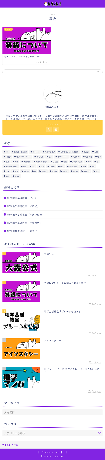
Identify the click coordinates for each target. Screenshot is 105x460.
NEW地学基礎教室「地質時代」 (24, 222)
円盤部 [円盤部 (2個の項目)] (8, 156)
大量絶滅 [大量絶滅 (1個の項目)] (27, 161)
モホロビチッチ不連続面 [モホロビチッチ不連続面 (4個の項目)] (69, 152)
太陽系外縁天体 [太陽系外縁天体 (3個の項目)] (41, 161)
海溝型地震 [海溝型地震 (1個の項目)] (73, 166)
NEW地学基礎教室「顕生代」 (23, 231)
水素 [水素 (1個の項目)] (42, 166)
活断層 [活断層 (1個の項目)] (52, 166)
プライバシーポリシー (50, 452)
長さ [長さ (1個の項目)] (7, 176)
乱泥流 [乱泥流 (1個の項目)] (86, 152)
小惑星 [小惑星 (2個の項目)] (55, 161)
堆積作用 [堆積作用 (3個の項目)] (76, 156)
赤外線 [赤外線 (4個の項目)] (75, 171)
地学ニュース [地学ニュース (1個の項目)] (62, 156)
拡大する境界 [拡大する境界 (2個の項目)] (77, 161)
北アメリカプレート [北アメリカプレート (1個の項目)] (23, 156)
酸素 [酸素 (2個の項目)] (97, 171)
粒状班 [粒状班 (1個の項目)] (54, 171)
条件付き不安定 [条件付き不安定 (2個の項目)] (11, 166)
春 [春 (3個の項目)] (97, 161)
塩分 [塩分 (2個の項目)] (99, 156)
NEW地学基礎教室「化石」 (22, 197)
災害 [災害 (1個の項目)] (7, 171)
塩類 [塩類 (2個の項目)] (7, 161)
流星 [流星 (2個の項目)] (61, 166)
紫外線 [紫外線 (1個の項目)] (64, 171)
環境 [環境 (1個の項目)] (16, 171)
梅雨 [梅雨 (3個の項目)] (24, 166)
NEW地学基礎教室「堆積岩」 (23, 206)
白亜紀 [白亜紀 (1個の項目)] (26, 171)
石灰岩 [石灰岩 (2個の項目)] (43, 171)
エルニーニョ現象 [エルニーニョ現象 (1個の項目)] (20, 152)
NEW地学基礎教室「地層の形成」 (26, 214)
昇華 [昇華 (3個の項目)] (89, 161)
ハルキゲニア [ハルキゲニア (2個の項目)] (50, 152)
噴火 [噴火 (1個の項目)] (50, 156)
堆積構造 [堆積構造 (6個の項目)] (88, 156)
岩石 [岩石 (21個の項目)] (65, 161)
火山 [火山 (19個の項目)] (93, 166)
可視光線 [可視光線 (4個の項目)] (40, 156)
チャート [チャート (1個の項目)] (36, 152)
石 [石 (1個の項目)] (35, 171)
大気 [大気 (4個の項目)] (16, 161)
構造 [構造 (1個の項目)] (33, 166)
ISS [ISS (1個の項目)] (7, 152)
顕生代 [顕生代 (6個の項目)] (17, 176)
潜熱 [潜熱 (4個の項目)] (84, 166)
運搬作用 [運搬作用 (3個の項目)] (86, 171)
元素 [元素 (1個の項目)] (96, 152)
